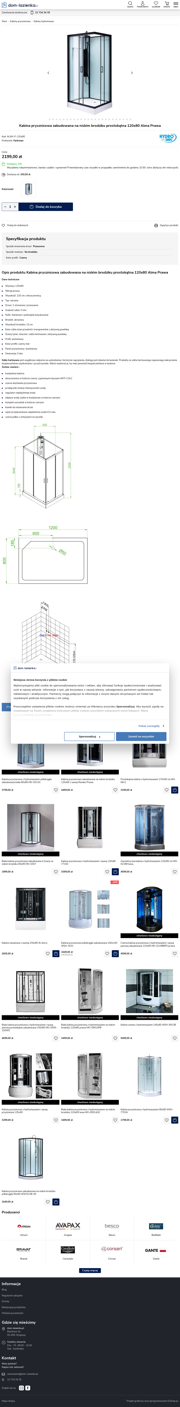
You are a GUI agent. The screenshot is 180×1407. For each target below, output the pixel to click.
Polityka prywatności (12, 1313)
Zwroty (5, 1301)
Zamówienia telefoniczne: (26, 12)
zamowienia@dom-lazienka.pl (22, 1374)
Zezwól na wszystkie (141, 736)
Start (4, 21)
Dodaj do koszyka (49, 207)
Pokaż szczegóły (149, 725)
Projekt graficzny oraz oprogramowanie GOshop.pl (152, 1401)
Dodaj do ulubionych (17, 225)
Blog (4, 1289)
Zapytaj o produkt (169, 225)
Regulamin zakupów (12, 1295)
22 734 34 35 (14, 1379)
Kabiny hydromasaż (44, 21)
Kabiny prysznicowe (20, 21)
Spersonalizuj (89, 736)
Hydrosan (18, 140)
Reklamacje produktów (14, 1307)
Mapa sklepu (8, 1401)
